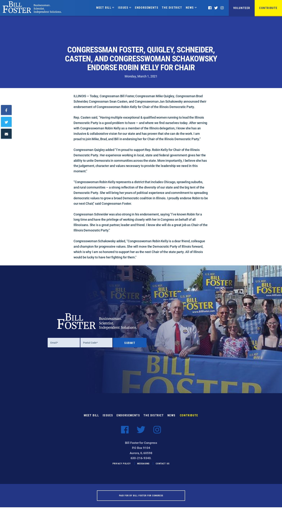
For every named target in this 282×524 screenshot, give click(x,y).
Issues (123, 7)
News (190, 7)
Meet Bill (103, 7)
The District (172, 7)
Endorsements (146, 7)
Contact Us (162, 467)
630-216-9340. (141, 462)
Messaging (143, 467)
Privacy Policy (122, 467)
